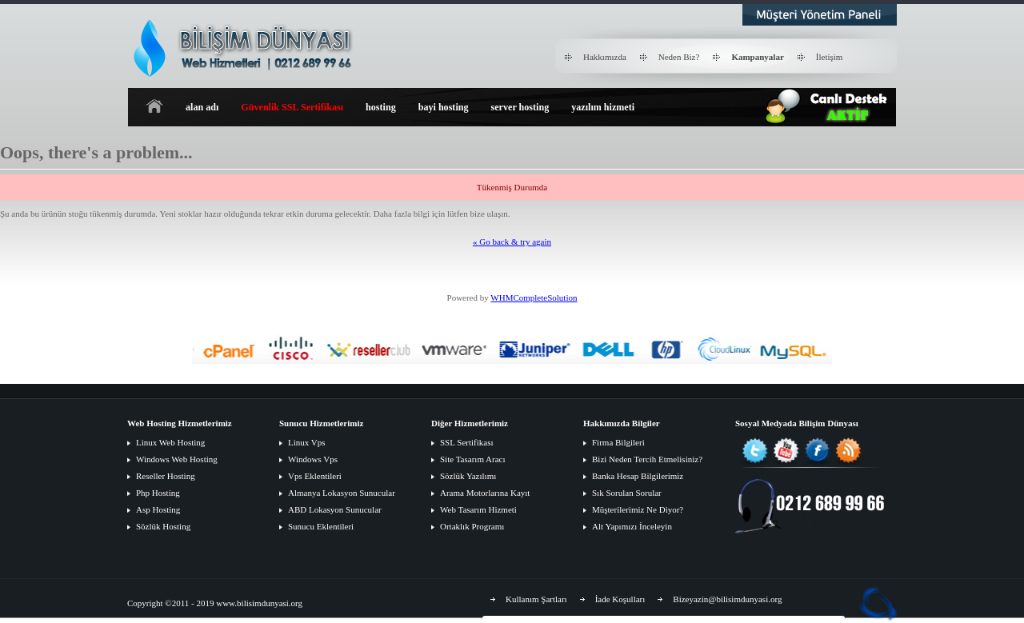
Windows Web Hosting (177, 459)
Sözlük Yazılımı (468, 476)
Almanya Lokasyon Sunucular (341, 492)
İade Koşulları (620, 599)
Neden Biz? (679, 57)
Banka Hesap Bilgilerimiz (637, 476)
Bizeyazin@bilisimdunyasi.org (727, 599)
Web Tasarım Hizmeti (478, 509)
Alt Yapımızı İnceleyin (632, 526)
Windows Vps (313, 459)
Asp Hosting (158, 509)
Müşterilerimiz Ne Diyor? (637, 509)
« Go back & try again (512, 241)
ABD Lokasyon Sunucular (335, 509)
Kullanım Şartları (536, 599)
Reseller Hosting (165, 476)
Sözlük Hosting (163, 526)
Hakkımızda (604, 57)
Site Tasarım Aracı (473, 459)
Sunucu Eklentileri (321, 526)
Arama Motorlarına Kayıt (485, 492)
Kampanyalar (757, 57)
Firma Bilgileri (618, 442)
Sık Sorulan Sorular (627, 492)
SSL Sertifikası (467, 442)
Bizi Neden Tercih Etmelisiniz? (647, 459)
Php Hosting (158, 492)
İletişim (829, 57)
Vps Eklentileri (315, 476)
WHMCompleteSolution (533, 297)
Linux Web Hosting (170, 442)
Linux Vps (307, 442)
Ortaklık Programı (472, 526)
